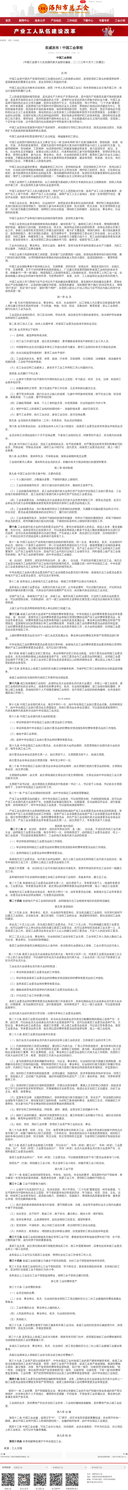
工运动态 (16, 40)
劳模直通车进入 (72, 1489)
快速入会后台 (99, 1)
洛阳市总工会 (64, 8)
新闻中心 (24, 20)
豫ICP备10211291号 (95, 1482)
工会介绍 (120, 20)
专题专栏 (104, 20)
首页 (8, 20)
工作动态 (72, 20)
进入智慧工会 (92, 1)
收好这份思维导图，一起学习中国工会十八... (112, 1457)
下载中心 (88, 20)
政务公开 (40, 20)
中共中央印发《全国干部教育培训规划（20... (15, 1457)
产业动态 (56, 20)
